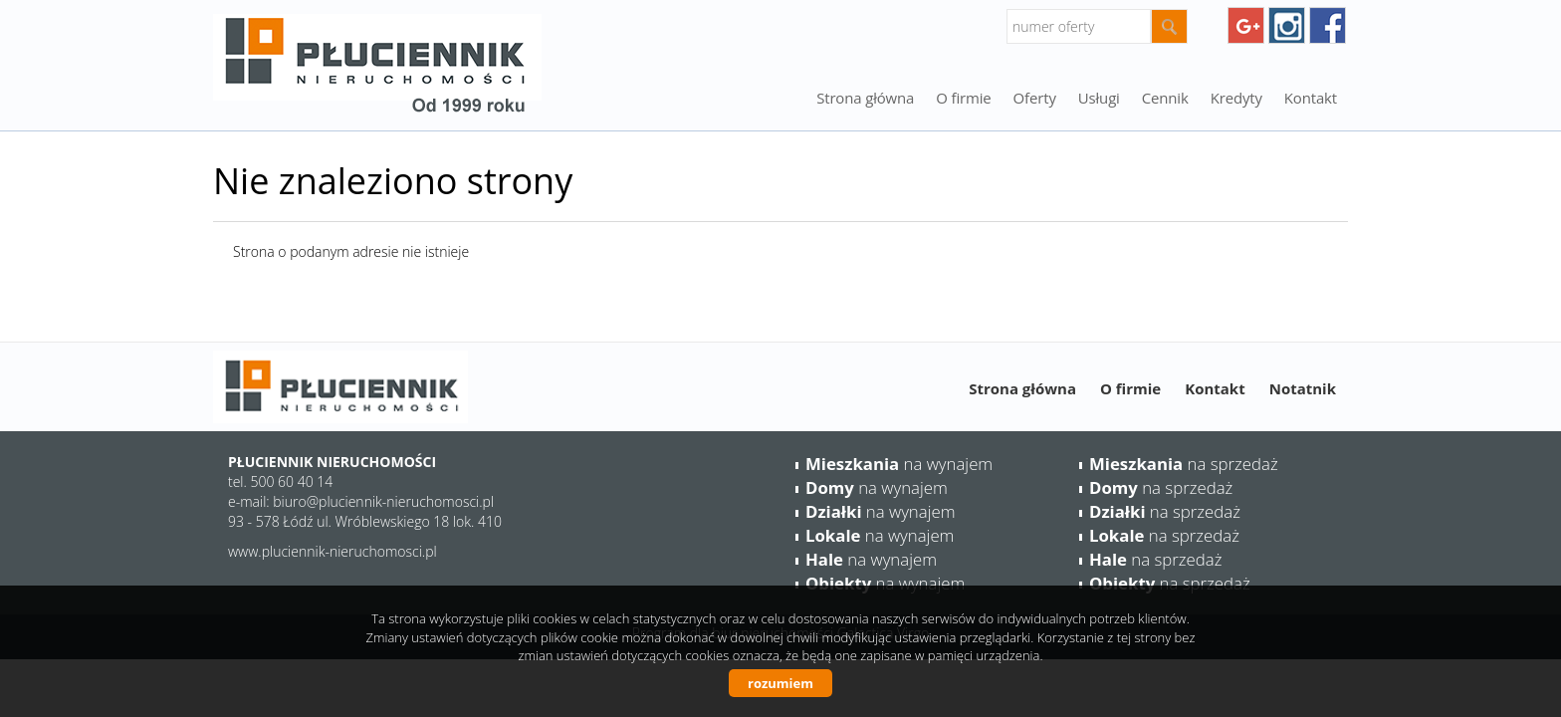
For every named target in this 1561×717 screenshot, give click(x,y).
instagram (1286, 25)
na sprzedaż (1183, 463)
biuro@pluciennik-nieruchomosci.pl (383, 501)
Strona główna (865, 98)
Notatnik (1302, 388)
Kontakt (1310, 98)
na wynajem (899, 463)
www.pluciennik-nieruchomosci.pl (332, 551)
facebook (1327, 25)
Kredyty (1236, 98)
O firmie (963, 98)
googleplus (1245, 25)
